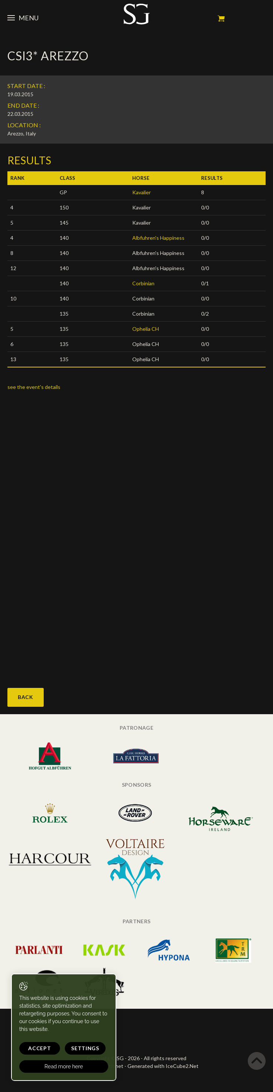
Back (25, 697)
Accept (39, 1048)
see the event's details (33, 387)
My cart (221, 18)
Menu (23, 18)
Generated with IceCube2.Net (163, 1066)
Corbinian (143, 283)
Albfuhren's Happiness (158, 238)
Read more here (63, 1066)
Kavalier (141, 192)
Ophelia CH (145, 329)
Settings (85, 1048)
